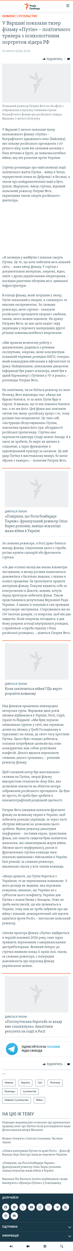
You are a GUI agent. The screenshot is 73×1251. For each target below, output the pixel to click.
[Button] (52, 59)
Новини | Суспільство (19, 16)
